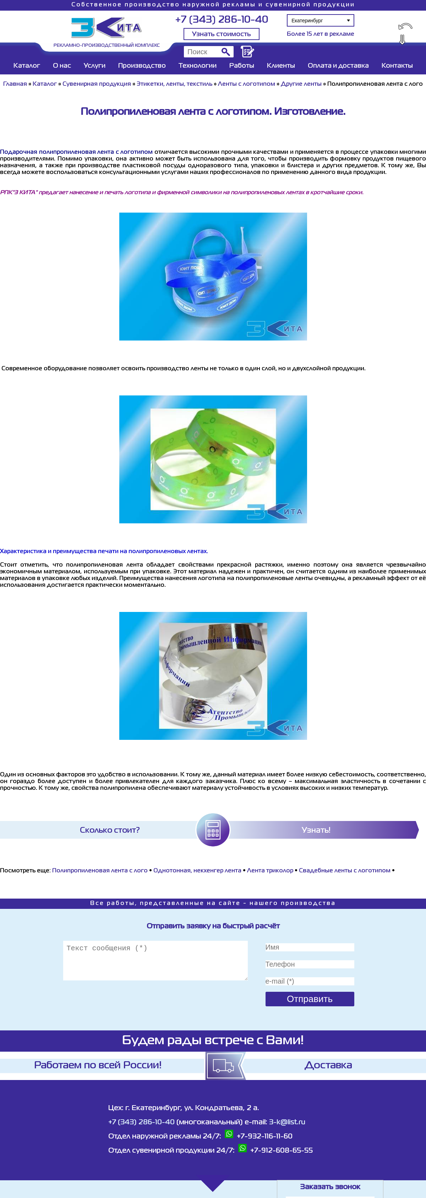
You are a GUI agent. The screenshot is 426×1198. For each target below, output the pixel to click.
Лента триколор (270, 870)
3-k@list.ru (287, 1122)
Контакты (397, 66)
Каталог (26, 66)
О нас (62, 66)
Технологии (198, 66)
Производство (142, 66)
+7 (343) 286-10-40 (221, 20)
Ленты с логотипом (246, 84)
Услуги (94, 66)
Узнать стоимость (221, 34)
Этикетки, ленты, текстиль (174, 84)
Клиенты (281, 66)
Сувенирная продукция (96, 84)
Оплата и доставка (338, 66)
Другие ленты (301, 84)
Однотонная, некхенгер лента (197, 870)
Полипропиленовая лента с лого (100, 870)
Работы (241, 66)
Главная (15, 84)
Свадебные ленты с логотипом (344, 870)
